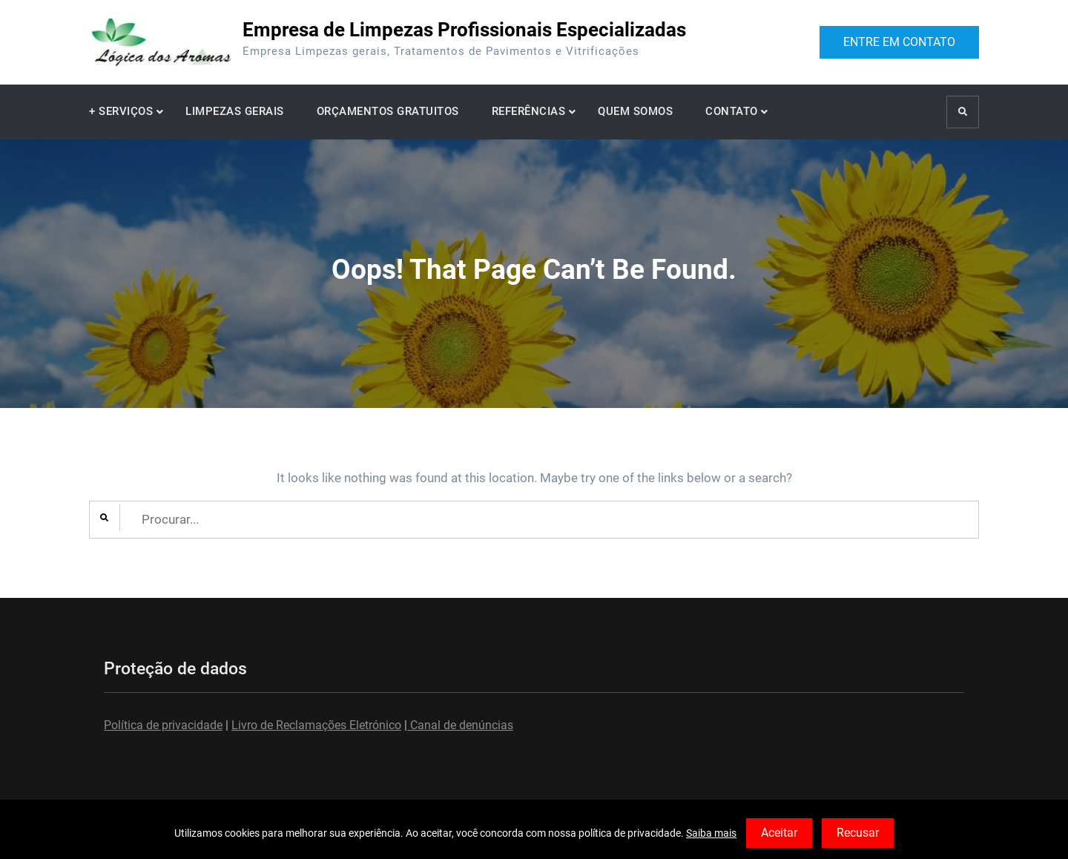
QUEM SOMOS (635, 111)
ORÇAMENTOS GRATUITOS (388, 111)
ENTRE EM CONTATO (899, 42)
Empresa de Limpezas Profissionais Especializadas (464, 30)
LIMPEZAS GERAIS (234, 111)
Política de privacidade (163, 725)
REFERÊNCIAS (529, 111)
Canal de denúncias (460, 725)
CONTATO (731, 111)
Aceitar (779, 833)
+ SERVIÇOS (121, 111)
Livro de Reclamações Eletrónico (316, 725)
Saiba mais (711, 833)
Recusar (858, 833)
